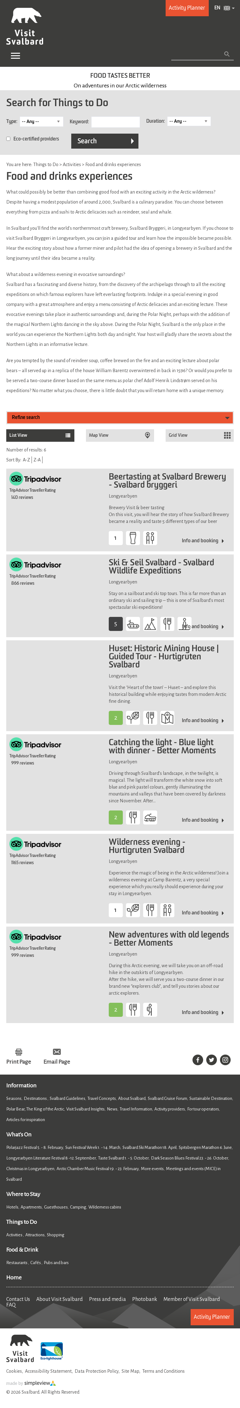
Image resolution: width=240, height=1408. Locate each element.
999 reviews (22, 763)
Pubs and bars (56, 1262)
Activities (14, 1235)
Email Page (56, 1062)
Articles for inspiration (25, 1119)
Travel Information (136, 1109)
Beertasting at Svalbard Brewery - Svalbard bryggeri (167, 481)
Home (14, 1277)
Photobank (144, 1299)
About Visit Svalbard (59, 1299)
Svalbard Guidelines (67, 1098)
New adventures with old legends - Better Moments (169, 939)
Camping (78, 1207)
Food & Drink (22, 1250)
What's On (19, 1134)
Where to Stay (23, 1194)
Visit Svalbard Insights (85, 1109)
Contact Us (18, 1299)
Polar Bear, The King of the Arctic (35, 1109)
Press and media (107, 1299)
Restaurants (17, 1262)
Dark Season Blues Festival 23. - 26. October (189, 1158)
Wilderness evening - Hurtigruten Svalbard (147, 846)
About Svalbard (132, 1098)
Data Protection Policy (96, 1371)
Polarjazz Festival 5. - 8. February (34, 1147)
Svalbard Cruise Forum (167, 1098)
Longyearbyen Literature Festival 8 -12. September (51, 1158)
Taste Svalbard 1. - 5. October (123, 1158)
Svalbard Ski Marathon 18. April (149, 1147)
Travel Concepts (102, 1098)
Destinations (36, 1098)
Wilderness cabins (104, 1207)
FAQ (11, 1305)
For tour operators (203, 1109)
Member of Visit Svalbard (191, 1299)
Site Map (130, 1371)
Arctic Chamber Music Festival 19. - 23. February (98, 1168)
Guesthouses (56, 1207)
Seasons (14, 1098)
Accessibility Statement (48, 1371)
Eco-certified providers (36, 139)
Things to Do (21, 1222)
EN (217, 8)
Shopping (56, 1235)
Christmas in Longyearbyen (30, 1168)
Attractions (35, 1235)
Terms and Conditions (163, 1371)
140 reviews (22, 497)
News (112, 1109)
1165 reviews (22, 863)
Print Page (18, 1062)
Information (21, 1085)
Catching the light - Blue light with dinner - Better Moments (162, 747)
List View (18, 435)
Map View (98, 435)
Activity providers (169, 1109)
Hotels (12, 1207)
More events (152, 1168)
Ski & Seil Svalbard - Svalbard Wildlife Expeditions (161, 567)
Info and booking (200, 541)
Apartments (31, 1207)
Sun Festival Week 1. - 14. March (92, 1147)
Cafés (36, 1262)
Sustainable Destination (210, 1098)
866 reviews (22, 583)
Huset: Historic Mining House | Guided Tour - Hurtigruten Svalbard (164, 657)
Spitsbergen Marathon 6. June (205, 1147)
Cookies (14, 1371)
